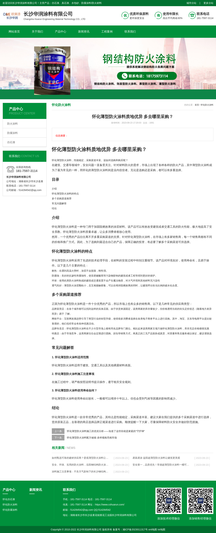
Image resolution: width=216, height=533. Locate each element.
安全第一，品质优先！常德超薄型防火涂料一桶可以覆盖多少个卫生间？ (161, 464)
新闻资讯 (83, 31)
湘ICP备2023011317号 (135, 529)
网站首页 (14, 31)
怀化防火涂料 (207, 105)
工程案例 (107, 31)
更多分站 (208, 3)
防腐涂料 (12, 132)
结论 (54, 208)
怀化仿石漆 (9, 499)
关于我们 (37, 31)
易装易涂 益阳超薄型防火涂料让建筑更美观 (156, 457)
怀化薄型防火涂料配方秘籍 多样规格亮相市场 (92, 437)
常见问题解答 (59, 203)
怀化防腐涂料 (10, 509)
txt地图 (161, 529)
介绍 (54, 188)
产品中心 (60, 31)
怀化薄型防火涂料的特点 (65, 193)
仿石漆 (11, 142)
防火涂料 (12, 123)
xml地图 (152, 529)
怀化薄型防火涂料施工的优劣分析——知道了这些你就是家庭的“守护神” (106, 431)
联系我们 (130, 31)
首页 (197, 105)
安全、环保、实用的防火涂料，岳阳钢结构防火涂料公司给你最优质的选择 (80, 464)
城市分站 (191, 3)
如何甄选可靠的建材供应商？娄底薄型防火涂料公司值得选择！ (80, 457)
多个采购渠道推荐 (61, 198)
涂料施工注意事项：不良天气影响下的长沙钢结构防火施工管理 (80, 471)
